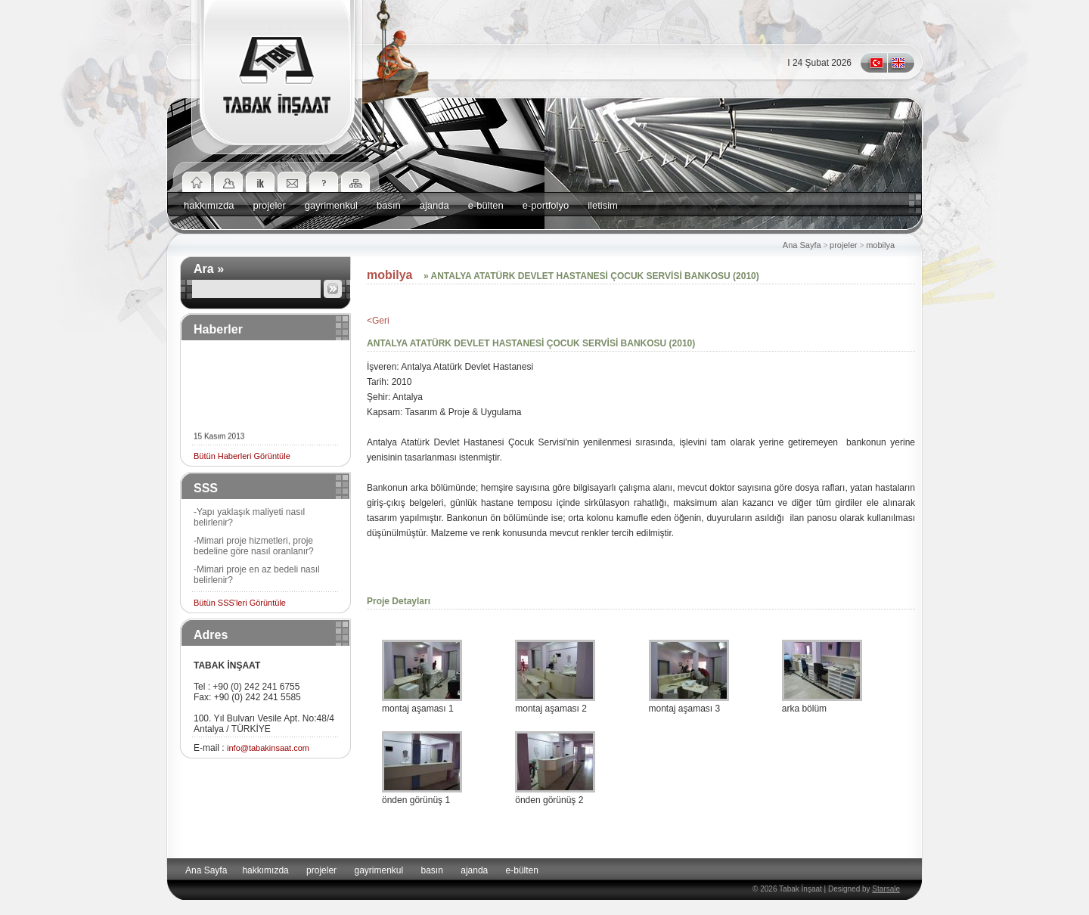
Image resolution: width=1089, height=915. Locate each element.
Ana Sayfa (802, 245)
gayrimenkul (331, 205)
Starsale (886, 889)
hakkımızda (209, 205)
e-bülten (486, 205)
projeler (269, 205)
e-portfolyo (546, 205)
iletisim (603, 205)
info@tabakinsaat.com (268, 747)
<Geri (378, 320)
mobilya (881, 245)
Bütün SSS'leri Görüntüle (240, 602)
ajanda (434, 205)
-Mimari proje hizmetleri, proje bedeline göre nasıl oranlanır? (254, 546)
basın (389, 205)
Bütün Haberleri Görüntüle (242, 456)
